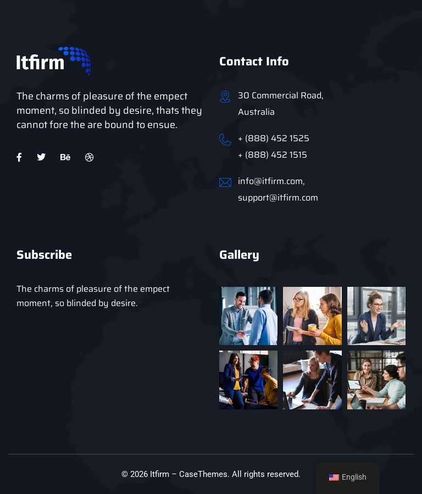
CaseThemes (203, 474)
